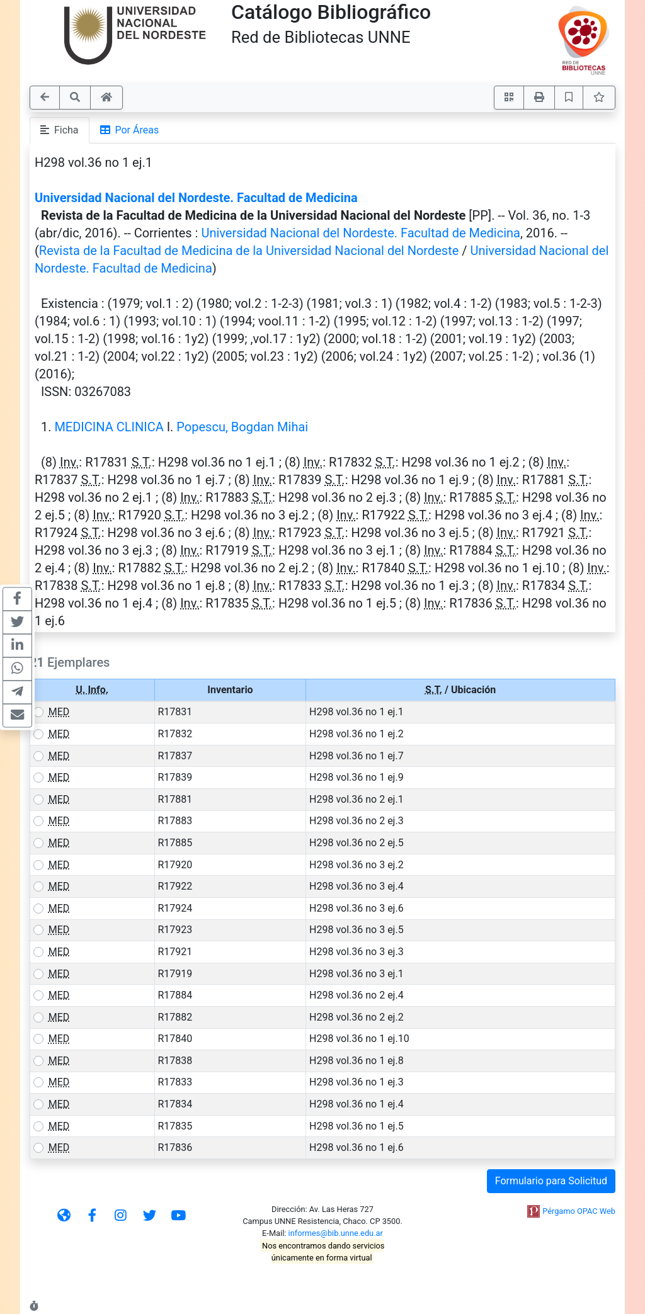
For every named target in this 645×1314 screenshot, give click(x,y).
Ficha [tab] (59, 130)
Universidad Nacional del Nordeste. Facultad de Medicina (196, 197)
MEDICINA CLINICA (108, 426)
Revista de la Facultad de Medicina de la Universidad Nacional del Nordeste (249, 250)
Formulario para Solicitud (551, 1181)
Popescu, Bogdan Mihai (242, 426)
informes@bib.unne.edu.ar (335, 1233)
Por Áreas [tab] (129, 130)
